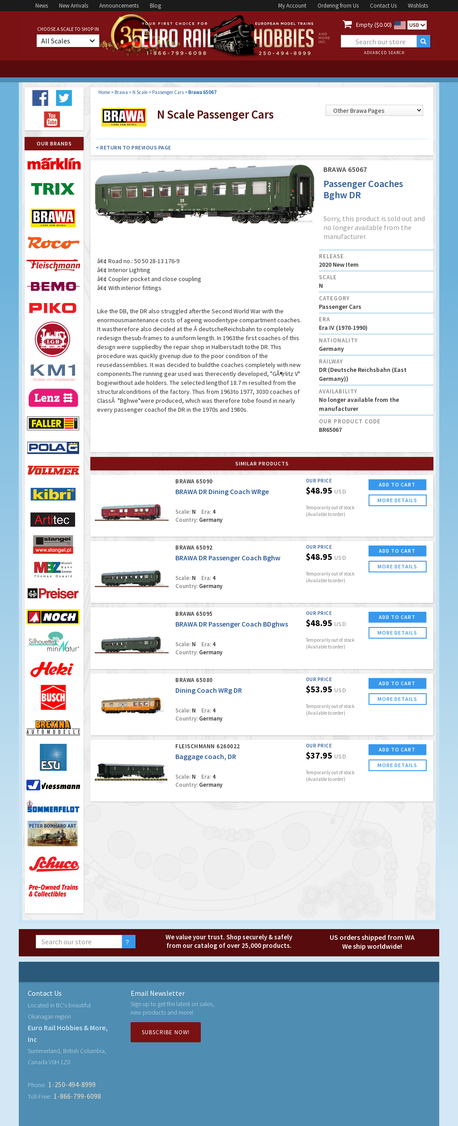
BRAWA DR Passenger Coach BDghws (231, 623)
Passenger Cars (168, 92)
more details (397, 500)
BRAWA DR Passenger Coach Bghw (227, 557)
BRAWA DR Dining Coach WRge (222, 491)
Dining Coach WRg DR (208, 690)
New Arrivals (73, 5)
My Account (292, 5)
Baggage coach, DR (205, 756)
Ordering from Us (338, 5)
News (41, 5)
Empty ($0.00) (374, 25)
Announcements (119, 5)
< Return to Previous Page (133, 147)
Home (104, 92)
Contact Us (383, 5)
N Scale (140, 92)
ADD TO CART (397, 484)
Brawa (121, 92)
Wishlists (418, 5)
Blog (155, 5)
